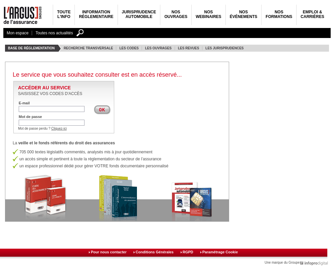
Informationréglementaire (96, 14)
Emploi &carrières (312, 14)
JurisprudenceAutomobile (139, 14)
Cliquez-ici (59, 128)
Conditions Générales (155, 252)
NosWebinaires (208, 14)
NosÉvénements (244, 14)
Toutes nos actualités (54, 33)
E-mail (24, 103)
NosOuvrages (175, 14)
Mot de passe (30, 117)
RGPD (188, 252)
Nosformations (279, 14)
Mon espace (17, 33)
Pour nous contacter (109, 252)
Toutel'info (63, 14)
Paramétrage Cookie (220, 252)
